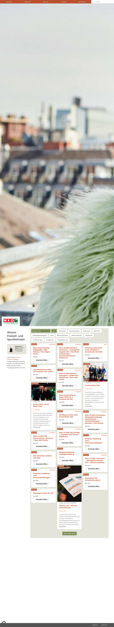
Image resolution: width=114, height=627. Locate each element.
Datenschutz (104, 625)
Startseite (9, 2)
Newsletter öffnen (41, 360)
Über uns (45, 2)
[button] (54, 331)
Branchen (28, 2)
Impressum (95, 625)
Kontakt (63, 2)
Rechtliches (82, 2)
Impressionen (88, 406)
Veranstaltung (87, 363)
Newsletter (34, 344)
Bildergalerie (62, 526)
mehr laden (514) (69, 533)
